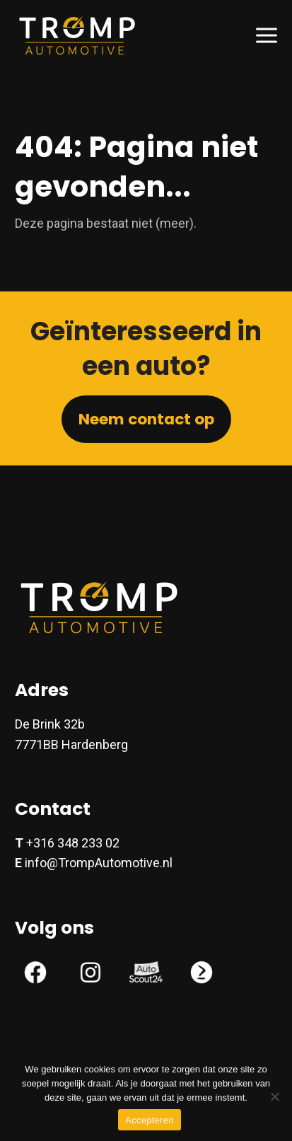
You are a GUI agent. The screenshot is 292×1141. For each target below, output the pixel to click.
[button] (266, 35)
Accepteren (149, 1120)
